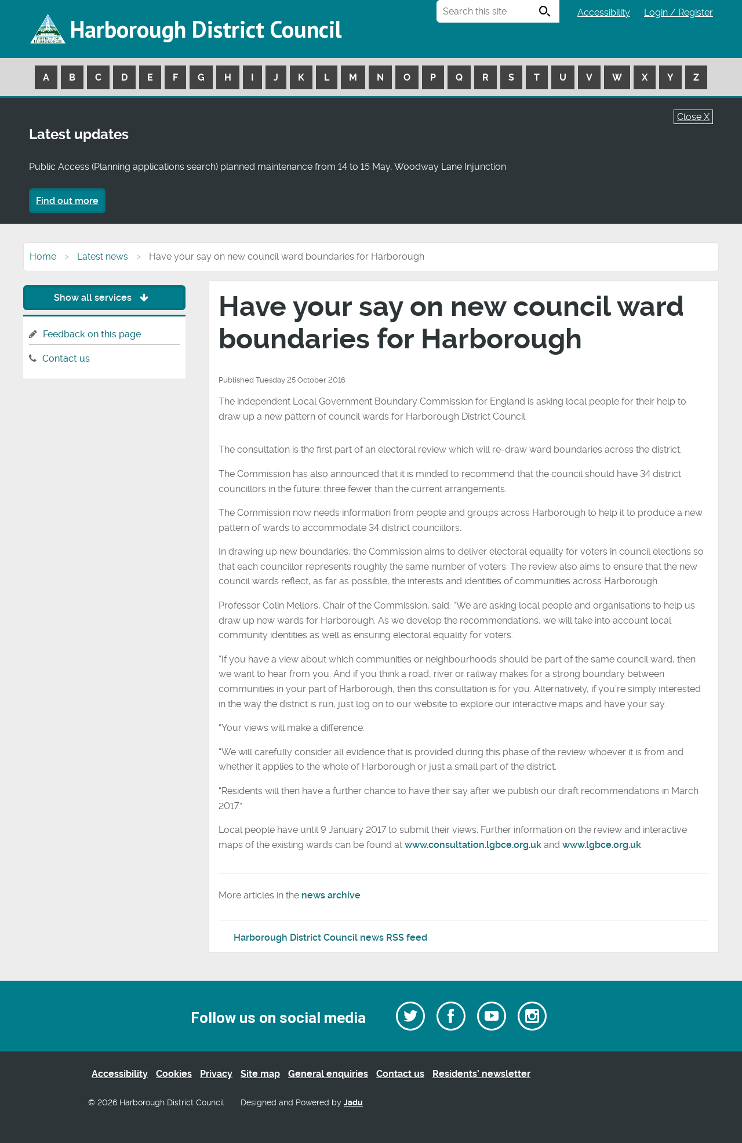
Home (43, 256)
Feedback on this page (92, 334)
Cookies (174, 1073)
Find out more (67, 200)
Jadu (353, 1103)
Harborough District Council (205, 29)
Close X (693, 116)
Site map (260, 1073)
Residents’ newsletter (481, 1073)
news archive (331, 895)
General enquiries (328, 1073)
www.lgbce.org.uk (601, 844)
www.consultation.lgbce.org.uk (473, 844)
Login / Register (678, 12)
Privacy (216, 1073)
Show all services (104, 297)
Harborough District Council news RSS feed (330, 937)
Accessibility (603, 12)
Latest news (102, 256)
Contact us (66, 358)
